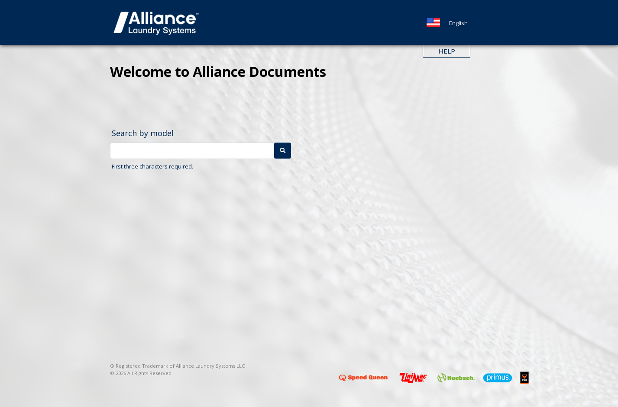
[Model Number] (192, 151)
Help (446, 51)
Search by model (143, 133)
